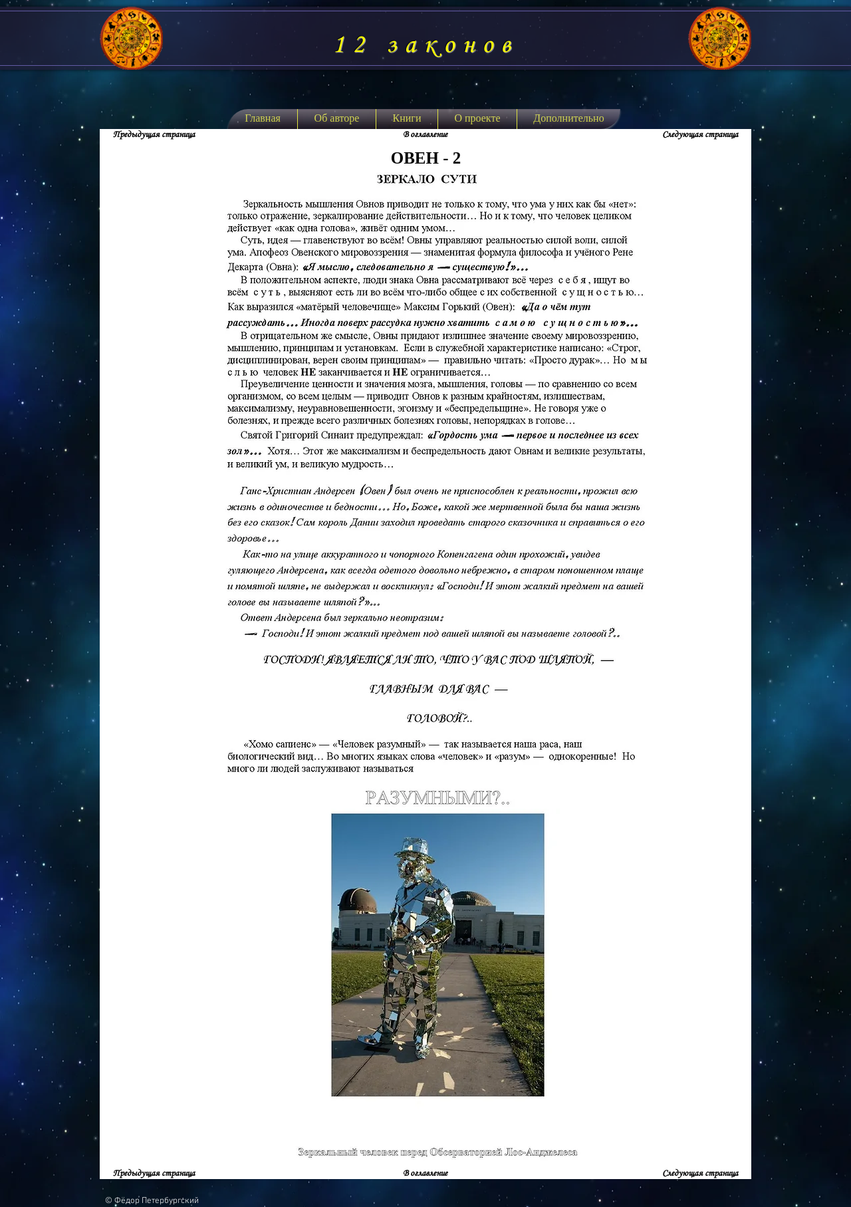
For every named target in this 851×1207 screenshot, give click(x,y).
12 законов (425, 45)
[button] (406, 119)
